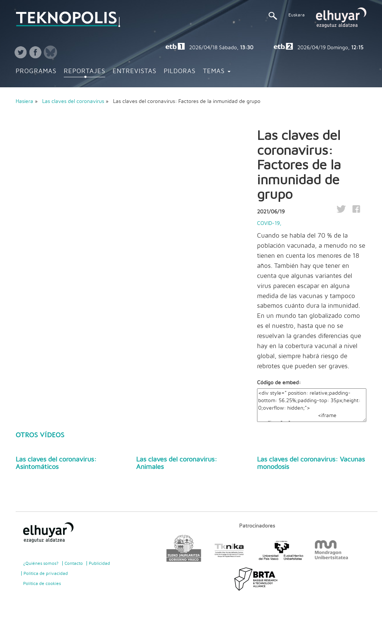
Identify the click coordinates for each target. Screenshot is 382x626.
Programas (36, 71)
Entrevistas (134, 71)
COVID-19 (268, 223)
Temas (217, 71)
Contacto (74, 563)
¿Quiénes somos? (41, 563)
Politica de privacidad (46, 573)
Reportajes (84, 71)
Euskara (296, 15)
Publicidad (99, 563)
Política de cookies (42, 583)
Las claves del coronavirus (74, 101)
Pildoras (179, 71)
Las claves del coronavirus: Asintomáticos (56, 463)
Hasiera (24, 101)
